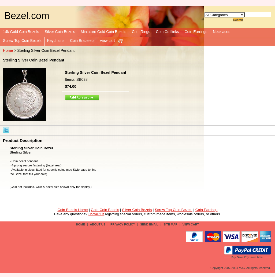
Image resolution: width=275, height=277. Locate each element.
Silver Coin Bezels (60, 32)
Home (8, 50)
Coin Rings (141, 32)
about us (97, 224)
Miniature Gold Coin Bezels (103, 32)
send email (149, 224)
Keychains (56, 40)
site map (170, 224)
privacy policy (122, 224)
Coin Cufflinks (167, 32)
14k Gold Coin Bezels (21, 32)
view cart (107, 40)
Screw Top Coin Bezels (22, 40)
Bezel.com (26, 15)
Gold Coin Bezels (105, 210)
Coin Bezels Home (73, 210)
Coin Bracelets (82, 40)
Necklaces (221, 32)
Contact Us (96, 214)
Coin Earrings (196, 32)
